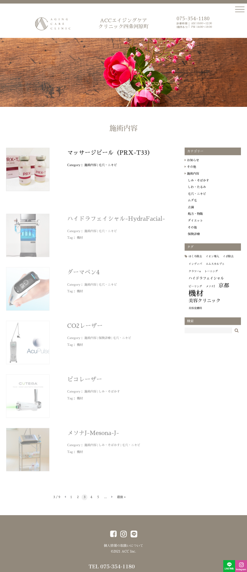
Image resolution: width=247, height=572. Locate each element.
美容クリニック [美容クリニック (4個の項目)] (205, 305)
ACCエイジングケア (123, 24)
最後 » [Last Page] (121, 499)
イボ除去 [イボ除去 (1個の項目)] (228, 260)
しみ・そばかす (109, 393)
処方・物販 (195, 218)
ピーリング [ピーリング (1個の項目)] (195, 290)
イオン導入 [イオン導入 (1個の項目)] (212, 260)
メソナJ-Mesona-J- (93, 435)
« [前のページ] (65, 499)
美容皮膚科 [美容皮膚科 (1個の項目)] (195, 312)
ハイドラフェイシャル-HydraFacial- (116, 221)
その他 (191, 171)
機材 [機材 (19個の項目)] (196, 298)
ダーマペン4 (83, 274)
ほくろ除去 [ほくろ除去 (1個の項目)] (195, 260)
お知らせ (193, 164)
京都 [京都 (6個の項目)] (223, 289)
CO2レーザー (85, 328)
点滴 (191, 211)
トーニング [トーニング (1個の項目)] (211, 275)
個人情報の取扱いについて (123, 545)
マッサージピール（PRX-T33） (110, 157)
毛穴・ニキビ (108, 169)
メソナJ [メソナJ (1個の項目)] (210, 290)
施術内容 (90, 169)
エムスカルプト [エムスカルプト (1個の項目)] (215, 268)
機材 (80, 239)
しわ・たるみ (197, 191)
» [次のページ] (112, 499)
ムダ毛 (192, 204)
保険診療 (105, 340)
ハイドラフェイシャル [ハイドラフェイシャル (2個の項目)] (206, 282)
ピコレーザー (84, 382)
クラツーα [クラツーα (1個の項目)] (195, 275)
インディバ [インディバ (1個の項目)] (195, 268)
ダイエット (195, 224)
